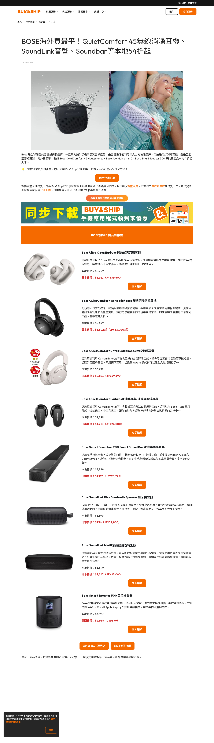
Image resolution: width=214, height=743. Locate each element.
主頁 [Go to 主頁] (20, 21)
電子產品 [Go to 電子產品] (43, 21)
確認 (51, 730)
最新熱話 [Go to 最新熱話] (30, 21)
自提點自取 (158, 186)
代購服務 (45, 190)
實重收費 (132, 186)
